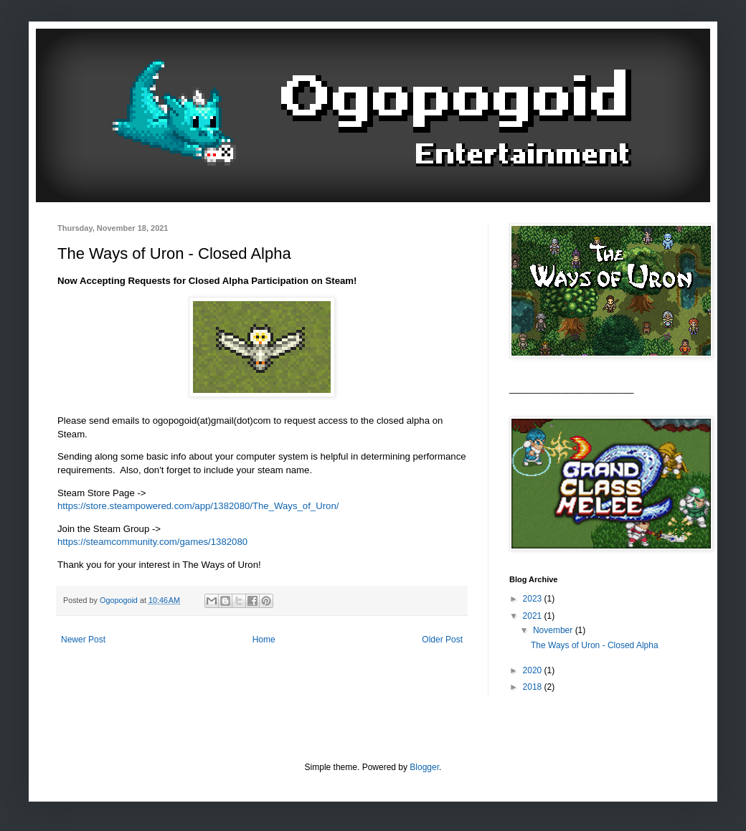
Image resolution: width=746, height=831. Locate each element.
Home (263, 640)
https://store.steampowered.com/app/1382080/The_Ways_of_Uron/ (198, 505)
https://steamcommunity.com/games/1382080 (152, 541)
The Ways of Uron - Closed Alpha (594, 645)
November (554, 630)
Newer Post (83, 640)
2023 (533, 599)
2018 (533, 687)
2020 (533, 670)
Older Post (442, 640)
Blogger (424, 767)
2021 (533, 616)
